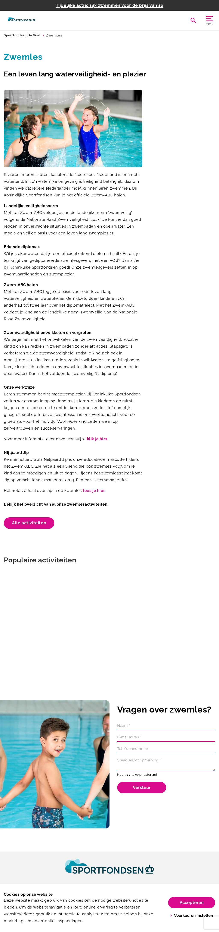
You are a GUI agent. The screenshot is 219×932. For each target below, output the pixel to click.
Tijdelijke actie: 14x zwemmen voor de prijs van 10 (109, 5)
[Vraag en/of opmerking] (166, 764)
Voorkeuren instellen (191, 915)
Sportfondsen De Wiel (23, 35)
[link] (109, 870)
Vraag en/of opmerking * (141, 760)
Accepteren (192, 902)
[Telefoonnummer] (166, 749)
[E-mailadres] (166, 738)
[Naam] (166, 726)
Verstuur (142, 787)
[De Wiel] (21, 20)
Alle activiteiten (29, 522)
